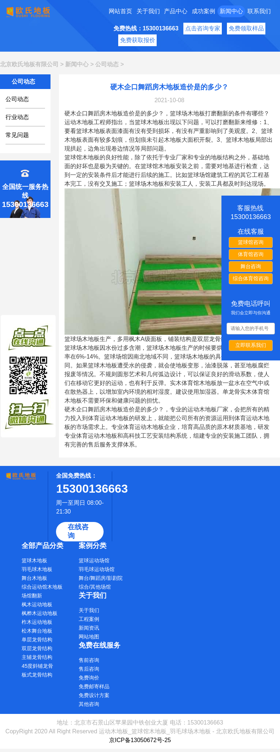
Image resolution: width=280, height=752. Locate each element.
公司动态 (107, 64)
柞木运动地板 (37, 622)
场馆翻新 (32, 596)
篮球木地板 (34, 560)
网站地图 (89, 637)
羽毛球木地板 (37, 569)
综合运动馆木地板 (42, 587)
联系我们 (259, 11)
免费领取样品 (246, 28)
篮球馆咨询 (251, 242)
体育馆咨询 (251, 254)
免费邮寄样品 (94, 686)
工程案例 (89, 619)
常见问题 (17, 135)
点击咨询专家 (202, 28)
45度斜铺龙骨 (37, 666)
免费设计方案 (94, 695)
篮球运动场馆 (94, 560)
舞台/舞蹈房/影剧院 (101, 578)
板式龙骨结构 (37, 675)
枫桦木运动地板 (39, 613)
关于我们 (148, 11)
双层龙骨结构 (37, 648)
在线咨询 (78, 531)
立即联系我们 (250, 345)
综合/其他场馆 (95, 587)
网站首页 (120, 11)
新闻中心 (231, 11)
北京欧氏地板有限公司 (29, 64)
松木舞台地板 (37, 631)
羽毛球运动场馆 (97, 569)
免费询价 (89, 678)
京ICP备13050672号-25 (140, 740)
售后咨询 (89, 669)
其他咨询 (89, 704)
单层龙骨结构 (37, 639)
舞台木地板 (34, 578)
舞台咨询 (250, 266)
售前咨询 (89, 660)
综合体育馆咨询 (251, 278)
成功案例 (203, 11)
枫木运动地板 (37, 604)
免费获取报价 (137, 40)
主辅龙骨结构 (37, 657)
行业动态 (17, 117)
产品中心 (175, 11)
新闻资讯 (89, 628)
